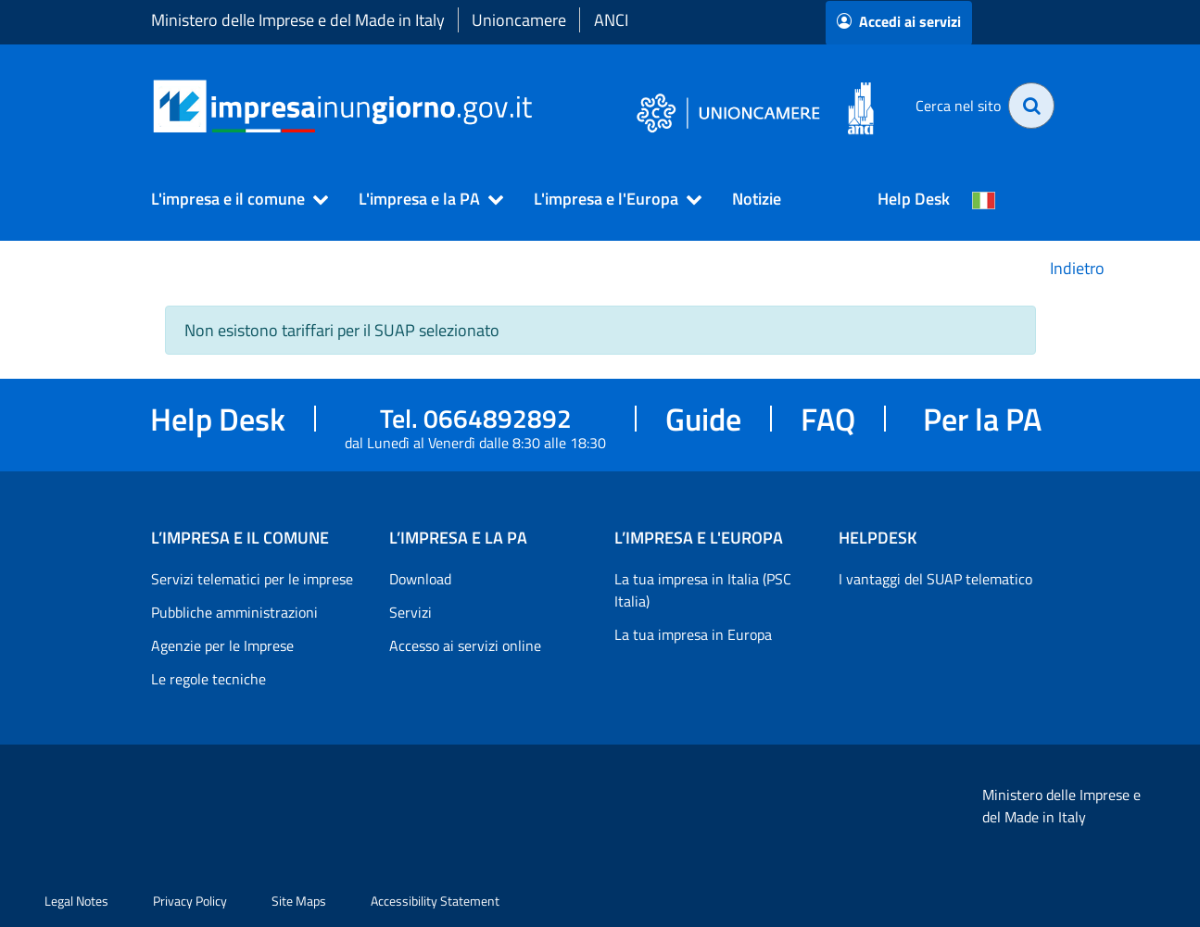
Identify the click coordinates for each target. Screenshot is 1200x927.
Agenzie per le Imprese (222, 645)
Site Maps (299, 900)
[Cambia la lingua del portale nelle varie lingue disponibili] (984, 199)
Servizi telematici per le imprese (252, 579)
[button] (231, 199)
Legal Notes (76, 900)
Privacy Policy (190, 900)
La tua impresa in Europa (693, 634)
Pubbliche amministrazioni (234, 612)
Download (420, 579)
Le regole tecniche (208, 679)
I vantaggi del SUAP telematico (935, 579)
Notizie (756, 198)
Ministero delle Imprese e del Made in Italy (298, 19)
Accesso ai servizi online (465, 645)
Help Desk (914, 198)
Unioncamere (519, 19)
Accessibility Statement (435, 900)
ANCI (611, 19)
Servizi (410, 612)
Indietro (1077, 268)
